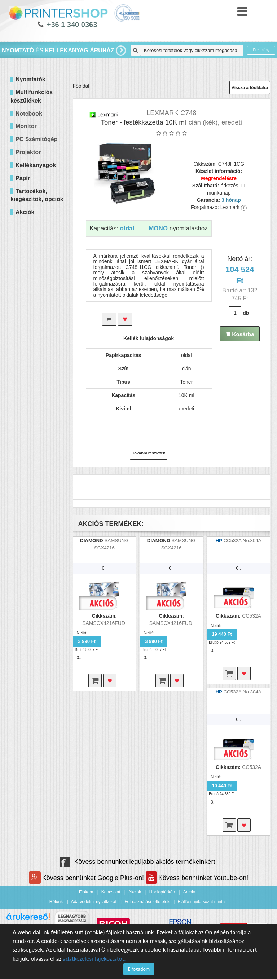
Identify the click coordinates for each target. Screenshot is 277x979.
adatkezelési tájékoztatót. (94, 958)
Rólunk (56, 901)
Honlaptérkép (162, 892)
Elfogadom (139, 969)
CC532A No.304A (242, 540)
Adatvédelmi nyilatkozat (93, 901)
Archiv (189, 892)
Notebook (29, 113)
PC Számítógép (36, 139)
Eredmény (261, 50)
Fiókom (86, 892)
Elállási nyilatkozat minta (201, 901)
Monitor (26, 126)
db (246, 313)
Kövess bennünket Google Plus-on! (87, 878)
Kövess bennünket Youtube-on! (197, 878)
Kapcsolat (110, 892)
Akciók (134, 892)
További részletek (148, 453)
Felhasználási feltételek (147, 901)
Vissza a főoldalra (250, 87)
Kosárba (239, 334)
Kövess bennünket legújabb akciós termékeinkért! (138, 861)
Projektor (28, 152)
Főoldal (81, 86)
